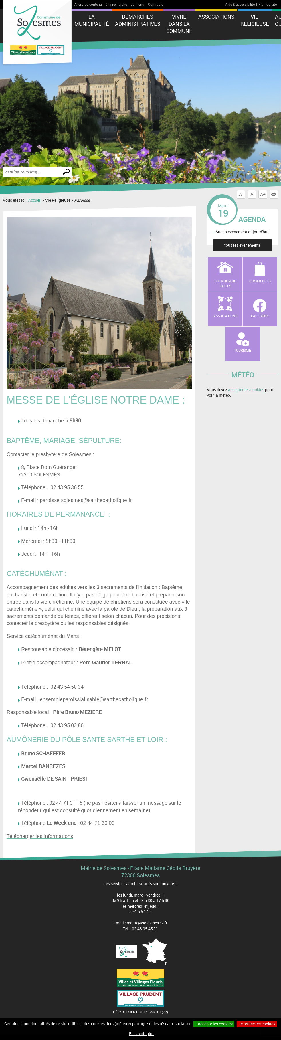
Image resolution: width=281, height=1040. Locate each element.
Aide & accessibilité (240, 4)
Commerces (260, 281)
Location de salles (225, 283)
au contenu (93, 4)
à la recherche (116, 4)
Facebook (260, 315)
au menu (137, 4)
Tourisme (242, 350)
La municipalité (91, 20)
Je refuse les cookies (256, 1024)
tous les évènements (242, 245)
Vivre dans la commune (179, 23)
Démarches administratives (137, 20)
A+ (263, 194)
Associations (216, 16)
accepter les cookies (246, 389)
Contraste (155, 4)
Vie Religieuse (254, 20)
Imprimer (274, 194)
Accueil (34, 200)
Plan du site (267, 4)
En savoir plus (141, 1033)
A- (241, 194)
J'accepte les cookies (214, 1024)
